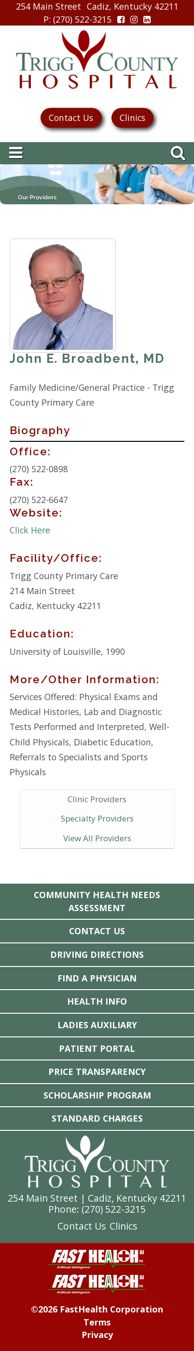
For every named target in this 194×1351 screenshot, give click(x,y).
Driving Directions (97, 954)
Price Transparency (97, 1071)
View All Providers (97, 838)
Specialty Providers (97, 818)
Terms (97, 1322)
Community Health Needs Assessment (97, 901)
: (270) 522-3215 (77, 19)
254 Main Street (48, 6)
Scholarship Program (97, 1095)
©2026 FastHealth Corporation (97, 1309)
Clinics (132, 117)
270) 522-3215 (115, 1209)
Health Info (97, 1001)
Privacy (97, 1334)
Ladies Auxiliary (97, 1025)
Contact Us (71, 117)
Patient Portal (97, 1048)
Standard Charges (97, 1118)
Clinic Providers (97, 799)
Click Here (30, 530)
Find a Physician (97, 978)
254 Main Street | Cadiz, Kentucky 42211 (97, 1198)
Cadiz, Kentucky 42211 (133, 6)
